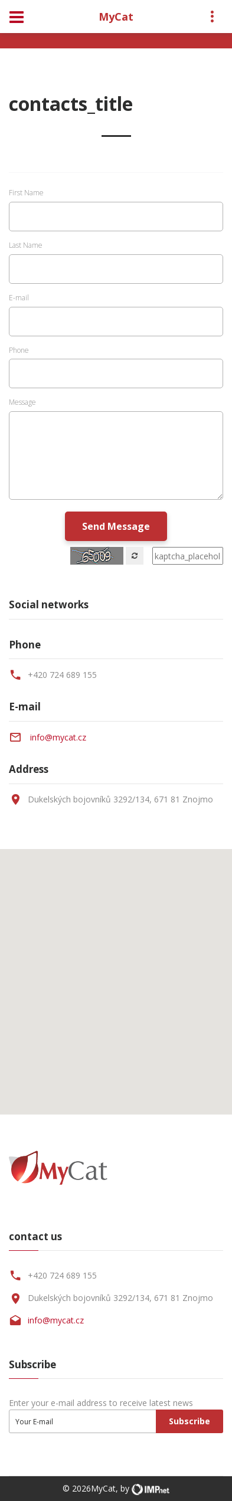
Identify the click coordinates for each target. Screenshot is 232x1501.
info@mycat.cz (58, 737)
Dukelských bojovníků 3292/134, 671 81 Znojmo (120, 1297)
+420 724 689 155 (62, 674)
